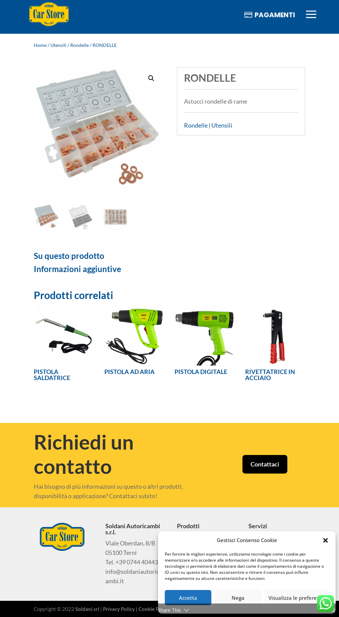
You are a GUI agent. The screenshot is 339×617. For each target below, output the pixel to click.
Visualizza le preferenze (296, 597)
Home (40, 45)
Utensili (58, 45)
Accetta (188, 597)
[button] (325, 540)
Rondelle (79, 45)
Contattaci (265, 464)
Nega (238, 597)
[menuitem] (49, 15)
